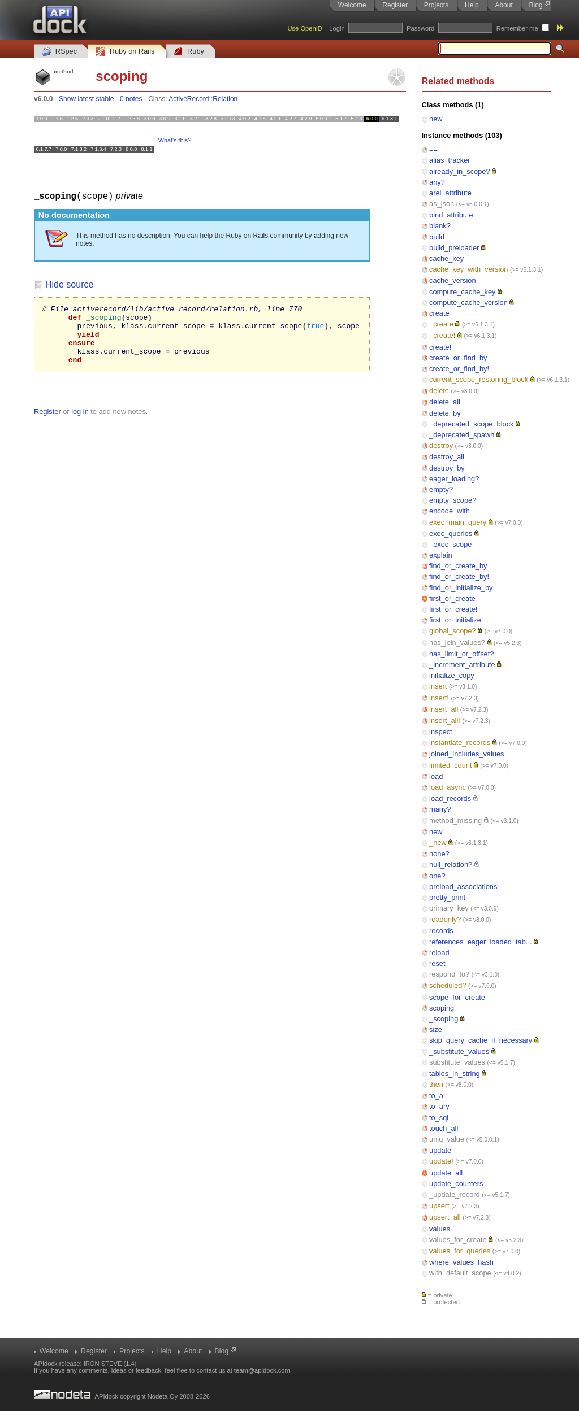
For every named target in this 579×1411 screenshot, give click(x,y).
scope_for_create (457, 997)
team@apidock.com (262, 1370)
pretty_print (447, 897)
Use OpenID (304, 28)
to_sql (438, 1117)
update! (441, 1161)
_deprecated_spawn (461, 434)
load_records (450, 798)
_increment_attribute (462, 664)
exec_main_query (457, 522)
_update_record (454, 1194)
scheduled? (447, 985)
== (433, 149)
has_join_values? (457, 642)
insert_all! (444, 720)
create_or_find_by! (459, 368)
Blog (536, 5)
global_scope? (452, 630)
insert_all (443, 709)
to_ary (439, 1106)
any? (437, 182)
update (440, 1150)
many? (440, 809)
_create (441, 324)
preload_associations (463, 886)
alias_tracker (449, 160)
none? (439, 854)
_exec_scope (450, 544)
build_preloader (454, 247)
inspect (440, 732)
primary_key (449, 908)
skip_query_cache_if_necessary (480, 1040)
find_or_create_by (458, 565)
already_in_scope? (459, 171)
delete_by (445, 413)
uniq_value (446, 1139)
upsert (439, 1205)
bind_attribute (451, 215)
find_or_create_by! (459, 576)
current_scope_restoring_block (478, 379)
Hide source (69, 284)
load (436, 776)
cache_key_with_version (468, 269)
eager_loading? (454, 478)
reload (439, 952)
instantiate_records (459, 742)
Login (336, 28)
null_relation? (450, 864)
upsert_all (445, 1217)
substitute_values (457, 1062)
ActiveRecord (188, 99)
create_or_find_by (458, 358)
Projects (436, 5)
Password (420, 28)
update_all (446, 1173)
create (439, 313)
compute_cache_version (468, 302)
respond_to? (449, 974)
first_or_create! (453, 609)
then (436, 1084)
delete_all (444, 402)
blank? (440, 225)
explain (440, 555)
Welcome (352, 5)
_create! (442, 335)
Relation (225, 99)
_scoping (443, 1018)
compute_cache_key (462, 292)
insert (438, 686)
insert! (439, 698)
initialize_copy (451, 675)
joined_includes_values (466, 754)
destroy (441, 445)
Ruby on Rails (125, 51)
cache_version (452, 280)
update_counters (456, 1183)
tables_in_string (454, 1073)
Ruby (189, 51)
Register (395, 5)
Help (472, 5)
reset (437, 963)
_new (438, 842)
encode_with (449, 511)
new (435, 119)
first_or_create (452, 598)
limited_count (450, 765)
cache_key (446, 258)
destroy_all (446, 456)
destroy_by (447, 468)
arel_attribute (450, 193)
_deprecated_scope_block (471, 424)
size (435, 1029)
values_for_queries (459, 1251)
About (503, 5)
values (439, 1229)
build (436, 237)
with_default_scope (460, 1273)
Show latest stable (86, 99)
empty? (441, 489)
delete (439, 390)
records (441, 930)
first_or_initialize (455, 620)
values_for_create (458, 1239)
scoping (441, 1008)
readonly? (445, 919)
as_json (441, 203)
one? (437, 876)
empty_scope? (452, 500)
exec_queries (450, 533)
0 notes (131, 99)
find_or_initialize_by (460, 587)
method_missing (455, 820)
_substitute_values (459, 1051)
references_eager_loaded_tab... (480, 942)
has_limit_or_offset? (461, 654)
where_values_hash (461, 1262)
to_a (436, 1095)
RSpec (59, 51)
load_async (447, 787)
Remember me (517, 28)
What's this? (174, 140)
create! (440, 347)
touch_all (443, 1128)
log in (80, 423)
